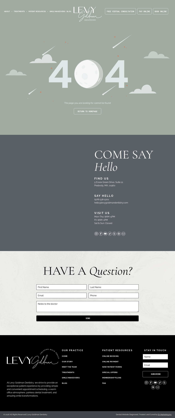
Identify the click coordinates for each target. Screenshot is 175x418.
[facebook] (101, 234)
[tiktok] (110, 234)
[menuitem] (8, 11)
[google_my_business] (119, 234)
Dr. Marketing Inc (165, 414)
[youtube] (105, 234)
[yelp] (114, 234)
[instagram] (96, 234)
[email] (123, 234)
